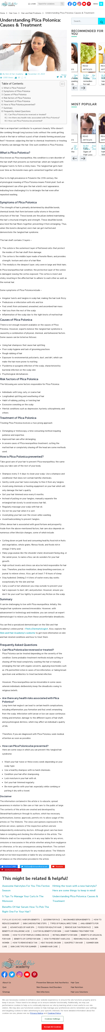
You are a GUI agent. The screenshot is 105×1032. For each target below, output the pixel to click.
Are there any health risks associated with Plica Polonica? (34, 117)
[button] (61, 84)
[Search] (62, 4)
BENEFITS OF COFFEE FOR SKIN (27, 939)
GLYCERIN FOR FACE (51, 919)
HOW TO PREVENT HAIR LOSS (57, 939)
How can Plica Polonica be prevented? (25, 120)
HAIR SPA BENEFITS (31, 919)
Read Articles (87, 68)
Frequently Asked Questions (17, 111)
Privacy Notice (36, 1013)
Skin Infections (43, 992)
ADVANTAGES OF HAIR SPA (22, 927)
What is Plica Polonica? (15, 88)
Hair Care (13, 13)
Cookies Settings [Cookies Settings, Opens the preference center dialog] (52, 1019)
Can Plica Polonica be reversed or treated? (27, 114)
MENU (95, 4)
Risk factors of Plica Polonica (17, 98)
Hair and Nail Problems (31, 13)
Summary (8, 108)
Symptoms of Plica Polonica (17, 91)
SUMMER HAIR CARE (49, 946)
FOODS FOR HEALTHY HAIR (49, 927)
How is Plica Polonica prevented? (19, 104)
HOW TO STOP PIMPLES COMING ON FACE (31, 935)
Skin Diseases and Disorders (49, 987)
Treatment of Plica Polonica (17, 101)
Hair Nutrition (77, 987)
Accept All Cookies (52, 1027)
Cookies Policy (54, 1013)
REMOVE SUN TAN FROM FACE (78, 927)
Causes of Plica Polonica (15, 94)
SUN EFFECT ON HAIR (73, 943)
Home (2, 13)
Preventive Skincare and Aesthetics (53, 982)
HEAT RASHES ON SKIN (51, 943)
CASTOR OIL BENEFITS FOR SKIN (47, 931)
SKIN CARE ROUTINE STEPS (35, 923)
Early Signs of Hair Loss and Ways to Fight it (88, 154)
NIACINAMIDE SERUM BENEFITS (76, 919)
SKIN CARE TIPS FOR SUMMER (23, 946)
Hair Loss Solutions (79, 992)
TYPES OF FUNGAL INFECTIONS (63, 923)
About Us (6, 982)
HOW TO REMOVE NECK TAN (25, 943)
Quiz (4, 987)
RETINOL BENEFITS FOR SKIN (65, 935)
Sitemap (6, 992)
